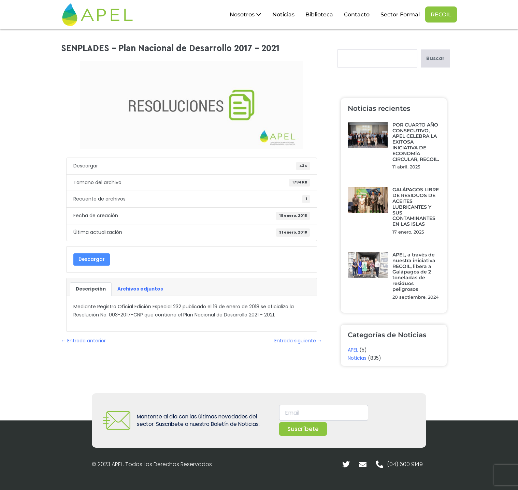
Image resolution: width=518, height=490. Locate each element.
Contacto (357, 14)
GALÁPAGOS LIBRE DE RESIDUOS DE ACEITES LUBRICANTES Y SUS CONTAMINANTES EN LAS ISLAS (415, 207)
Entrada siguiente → (298, 340)
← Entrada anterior (83, 340)
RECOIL (441, 14)
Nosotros (245, 14)
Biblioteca (319, 14)
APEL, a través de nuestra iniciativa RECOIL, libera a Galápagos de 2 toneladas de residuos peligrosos (413, 272)
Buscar (435, 58)
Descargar (91, 259)
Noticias (283, 14)
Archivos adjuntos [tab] (140, 289)
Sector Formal (400, 14)
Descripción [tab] (91, 289)
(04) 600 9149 (405, 464)
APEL (353, 349)
